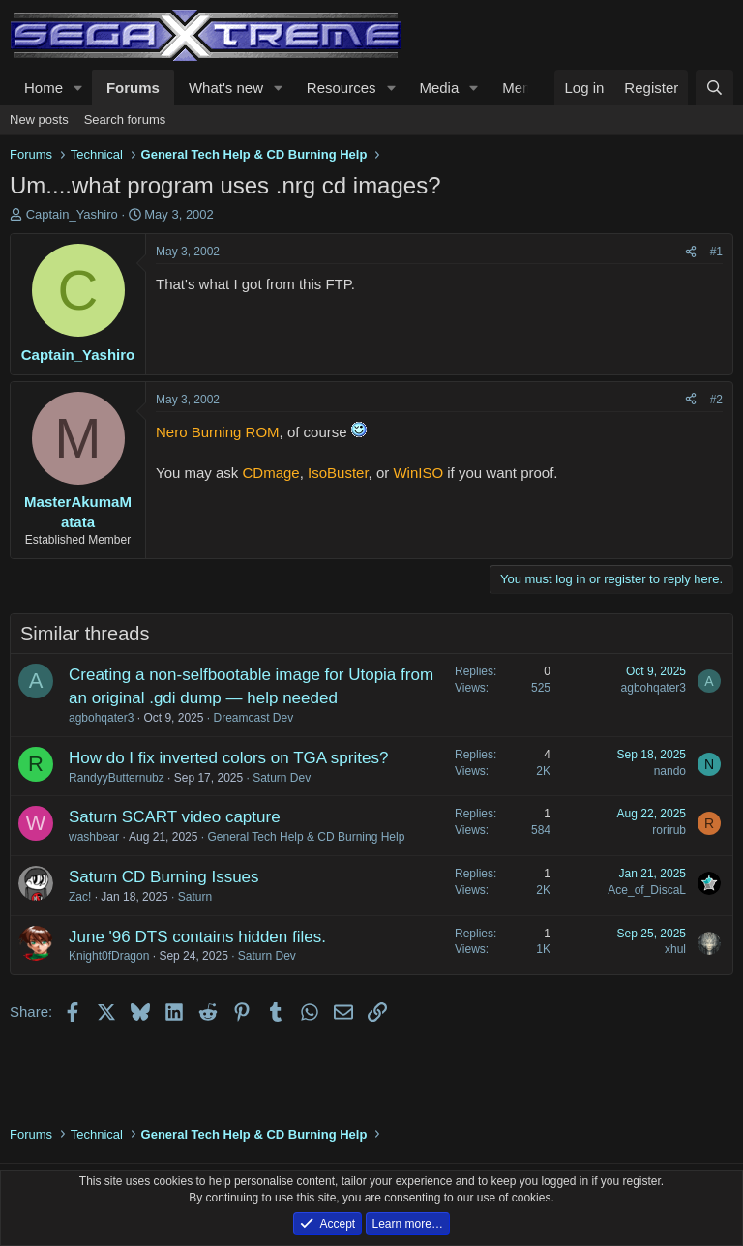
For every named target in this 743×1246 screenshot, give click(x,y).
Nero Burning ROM (218, 432)
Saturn (195, 897)
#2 (716, 399)
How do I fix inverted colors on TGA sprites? (228, 758)
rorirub (669, 830)
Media (439, 87)
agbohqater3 (101, 718)
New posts (39, 119)
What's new (226, 87)
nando (670, 771)
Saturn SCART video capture (175, 817)
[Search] (714, 87)
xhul (675, 949)
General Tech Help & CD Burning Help (305, 837)
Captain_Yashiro (72, 214)
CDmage (271, 472)
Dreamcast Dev (253, 718)
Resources (341, 87)
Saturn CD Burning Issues (164, 877)
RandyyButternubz (116, 778)
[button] (78, 87)
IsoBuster (338, 472)
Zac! (80, 897)
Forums (133, 87)
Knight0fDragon (109, 956)
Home (43, 87)
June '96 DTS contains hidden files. (197, 937)
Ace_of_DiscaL (647, 890)
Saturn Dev (282, 778)
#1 (716, 251)
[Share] (690, 252)
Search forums (125, 119)
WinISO (418, 472)
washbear (94, 837)
